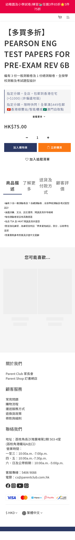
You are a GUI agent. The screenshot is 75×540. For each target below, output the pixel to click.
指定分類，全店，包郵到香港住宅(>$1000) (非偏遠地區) (32, 95)
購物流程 (12, 404)
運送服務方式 (15, 408)
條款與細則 (14, 418)
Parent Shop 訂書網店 (21, 378)
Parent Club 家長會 (19, 373)
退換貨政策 (14, 413)
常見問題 (12, 399)
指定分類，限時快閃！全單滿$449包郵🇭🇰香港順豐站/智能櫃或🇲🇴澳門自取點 (36, 106)
